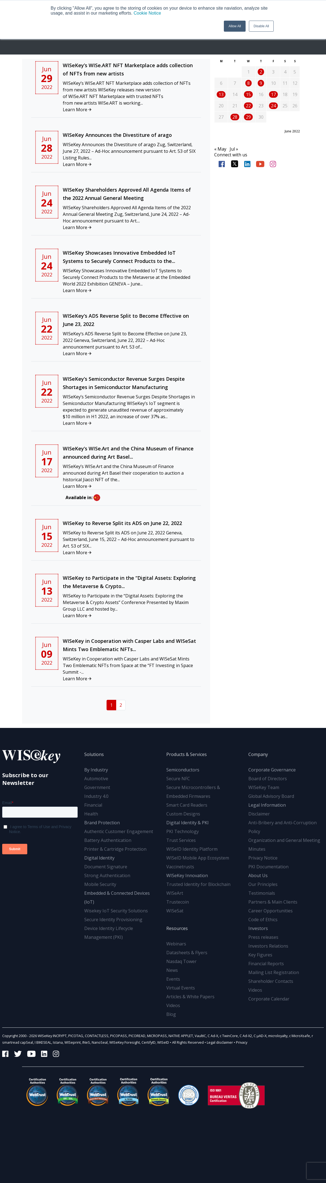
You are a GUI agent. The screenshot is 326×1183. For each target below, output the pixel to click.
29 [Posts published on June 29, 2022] (248, 117)
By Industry (96, 770)
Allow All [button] (235, 26)
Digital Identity (99, 858)
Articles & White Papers (190, 997)
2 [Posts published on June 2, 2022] (261, 72)
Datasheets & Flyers (186, 953)
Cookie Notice (147, 13)
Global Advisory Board (271, 796)
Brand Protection (102, 823)
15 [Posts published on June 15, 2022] (248, 94)
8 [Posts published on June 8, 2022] (248, 83)
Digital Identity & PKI (187, 823)
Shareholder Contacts (270, 981)
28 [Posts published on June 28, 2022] (234, 117)
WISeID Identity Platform (192, 849)
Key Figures (260, 955)
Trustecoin (177, 902)
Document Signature (105, 867)
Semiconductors (182, 770)
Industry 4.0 (96, 796)
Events (173, 979)
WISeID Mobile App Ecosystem (197, 858)
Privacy (241, 1042)
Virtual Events (180, 988)
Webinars (176, 944)
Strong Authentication (107, 875)
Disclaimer (259, 814)
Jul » (234, 149)
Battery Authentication (107, 840)
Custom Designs (183, 814)
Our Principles (263, 884)
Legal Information (267, 805)
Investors (258, 928)
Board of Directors (267, 779)
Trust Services (181, 840)
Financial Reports (266, 964)
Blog (171, 1014)
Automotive (96, 779)
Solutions (94, 754)
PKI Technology (182, 831)
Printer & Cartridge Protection (115, 849)
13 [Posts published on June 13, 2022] (221, 94)
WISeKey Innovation (187, 875)
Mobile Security (100, 884)
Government (97, 787)
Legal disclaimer (220, 1042)
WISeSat (174, 911)
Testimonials (261, 893)
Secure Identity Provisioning (113, 920)
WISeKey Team (263, 787)
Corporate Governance (272, 770)
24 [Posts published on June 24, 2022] (273, 106)
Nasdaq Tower (181, 961)
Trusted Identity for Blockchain (198, 884)
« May (220, 149)
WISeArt (174, 893)
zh (96, 497)
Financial (93, 805)
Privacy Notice (263, 858)
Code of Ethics (263, 920)
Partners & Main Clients (272, 902)
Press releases (263, 937)
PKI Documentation (268, 867)
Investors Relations (268, 946)
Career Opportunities (270, 911)
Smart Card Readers (186, 805)
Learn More (77, 110)
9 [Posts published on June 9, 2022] (261, 83)
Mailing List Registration (273, 972)
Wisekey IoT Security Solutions (116, 911)
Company (258, 754)
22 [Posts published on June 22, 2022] (248, 106)
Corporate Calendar (268, 999)
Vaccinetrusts (180, 867)
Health (91, 814)
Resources (177, 928)
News (172, 970)
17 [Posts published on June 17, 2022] (273, 94)
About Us (258, 875)
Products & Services (186, 754)
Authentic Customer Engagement (118, 831)
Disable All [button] (261, 26)
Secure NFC (178, 779)
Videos (173, 1005)
